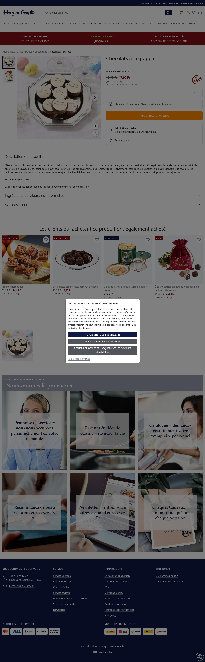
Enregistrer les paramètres (102, 341)
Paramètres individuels (79, 358)
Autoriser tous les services (102, 334)
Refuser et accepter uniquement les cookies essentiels (102, 350)
